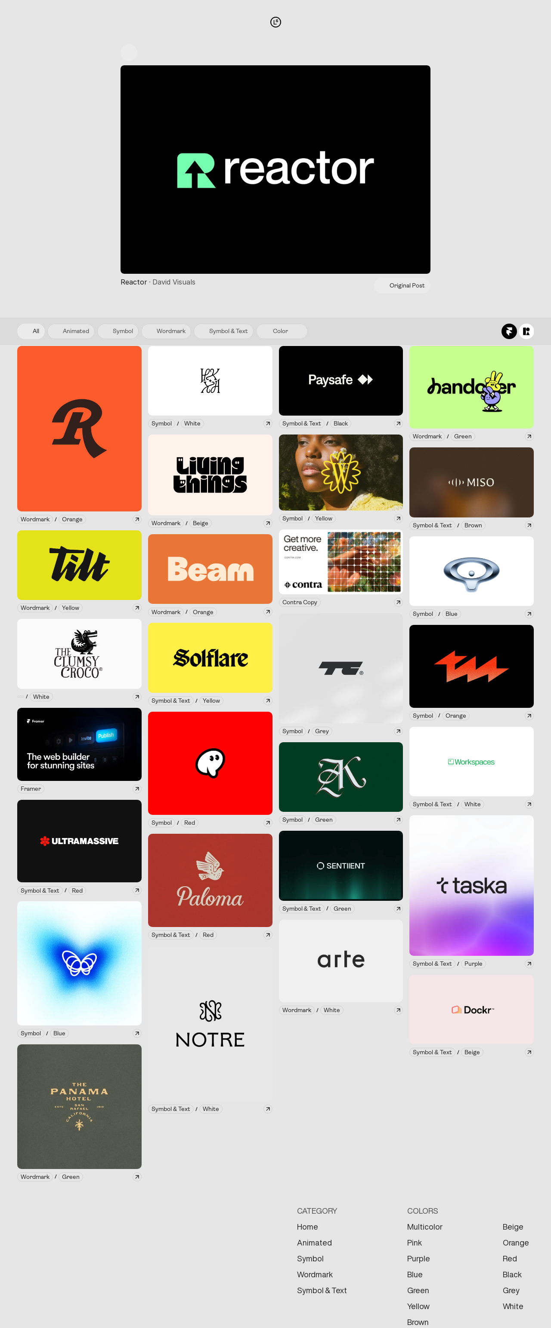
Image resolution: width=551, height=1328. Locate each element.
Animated (314, 1242)
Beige (513, 1226)
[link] (35, 519)
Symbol (310, 1258)
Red (510, 1258)
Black (512, 1274)
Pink (414, 1242)
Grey (511, 1290)
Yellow (418, 1306)
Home (307, 1226)
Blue (415, 1274)
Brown (418, 1322)
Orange (516, 1242)
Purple (418, 1258)
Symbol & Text (322, 1290)
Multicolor (425, 1226)
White (513, 1306)
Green (418, 1290)
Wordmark (315, 1274)
